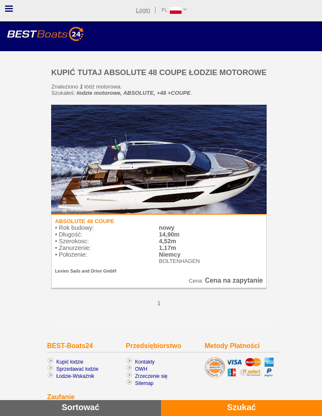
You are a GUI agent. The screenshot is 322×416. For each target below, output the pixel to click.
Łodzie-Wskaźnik (75, 376)
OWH (141, 369)
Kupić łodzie (69, 362)
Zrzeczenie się (151, 376)
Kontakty (145, 362)
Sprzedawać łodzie (77, 369)
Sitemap (144, 383)
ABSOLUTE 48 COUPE (84, 221)
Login (143, 10)
